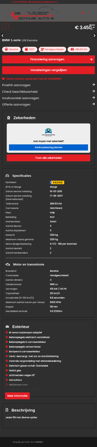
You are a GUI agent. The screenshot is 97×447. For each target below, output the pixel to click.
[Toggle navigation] (83, 13)
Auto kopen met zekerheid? (48, 141)
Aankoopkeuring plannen (48, 147)
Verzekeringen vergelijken (48, 70)
